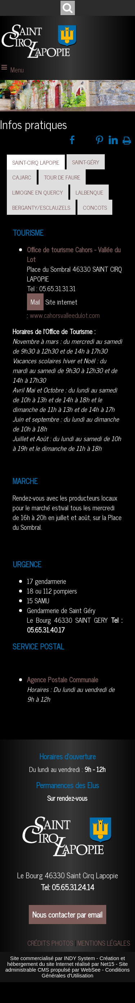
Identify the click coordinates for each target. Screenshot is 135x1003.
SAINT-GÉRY (85, 162)
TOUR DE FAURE (62, 177)
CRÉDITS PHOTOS (50, 942)
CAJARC (21, 177)
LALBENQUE (89, 192)
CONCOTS (95, 207)
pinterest (99, 140)
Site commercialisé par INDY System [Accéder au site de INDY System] (52, 958)
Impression (127, 139)
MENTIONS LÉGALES (103, 942)
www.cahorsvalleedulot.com (65, 315)
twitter (86, 140)
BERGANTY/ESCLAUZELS (41, 207)
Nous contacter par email (67, 914)
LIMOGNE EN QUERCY (37, 192)
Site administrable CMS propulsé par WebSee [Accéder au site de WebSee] (66, 967)
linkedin (113, 140)
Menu (17, 69)
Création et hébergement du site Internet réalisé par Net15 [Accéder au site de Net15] (66, 961)
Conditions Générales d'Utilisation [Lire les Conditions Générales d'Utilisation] (86, 972)
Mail (35, 301)
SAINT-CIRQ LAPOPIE (35, 162)
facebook (72, 140)
